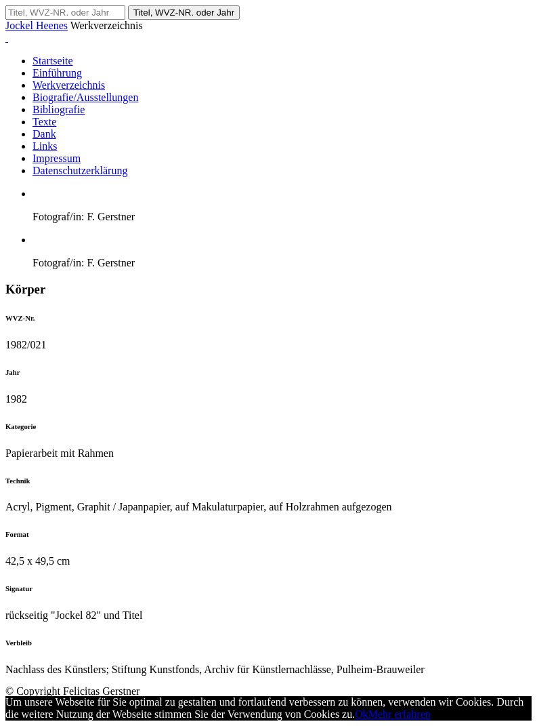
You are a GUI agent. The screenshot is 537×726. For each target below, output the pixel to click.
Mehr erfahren (399, 714)
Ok (361, 714)
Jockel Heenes (36, 25)
